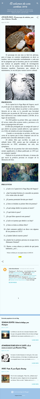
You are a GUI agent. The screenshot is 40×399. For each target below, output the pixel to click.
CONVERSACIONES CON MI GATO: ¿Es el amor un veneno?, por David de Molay (16, 347)
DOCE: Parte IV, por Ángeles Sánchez (13, 369)
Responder (13, 282)
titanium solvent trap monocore (18, 280)
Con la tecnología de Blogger (20, 392)
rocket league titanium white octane (22, 273)
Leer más (35, 340)
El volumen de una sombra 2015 (20, 5)
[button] (37, 17)
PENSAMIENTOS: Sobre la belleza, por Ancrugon (15, 323)
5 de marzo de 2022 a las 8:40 (27, 268)
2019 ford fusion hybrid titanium (28, 275)
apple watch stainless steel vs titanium (22, 277)
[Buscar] (37, 3)
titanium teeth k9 (18, 272)
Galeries (23, 395)
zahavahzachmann (14, 268)
